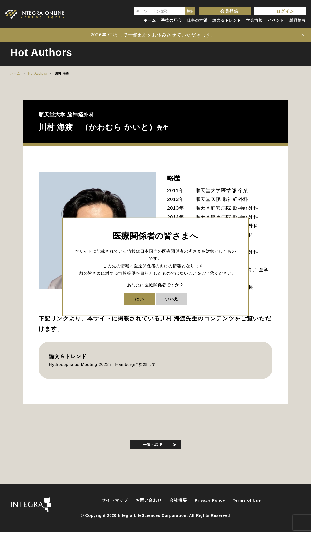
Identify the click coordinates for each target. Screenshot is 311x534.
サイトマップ (115, 502)
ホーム (150, 20)
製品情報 (297, 20)
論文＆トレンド (226, 20)
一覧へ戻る (153, 445)
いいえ (171, 299)
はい (139, 299)
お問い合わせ (149, 502)
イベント (276, 20)
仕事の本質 (197, 20)
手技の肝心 (171, 20)
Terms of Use (247, 502)
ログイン (285, 11)
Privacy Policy (210, 502)
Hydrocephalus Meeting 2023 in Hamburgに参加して (102, 364)
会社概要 (178, 502)
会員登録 (229, 11)
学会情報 (254, 20)
